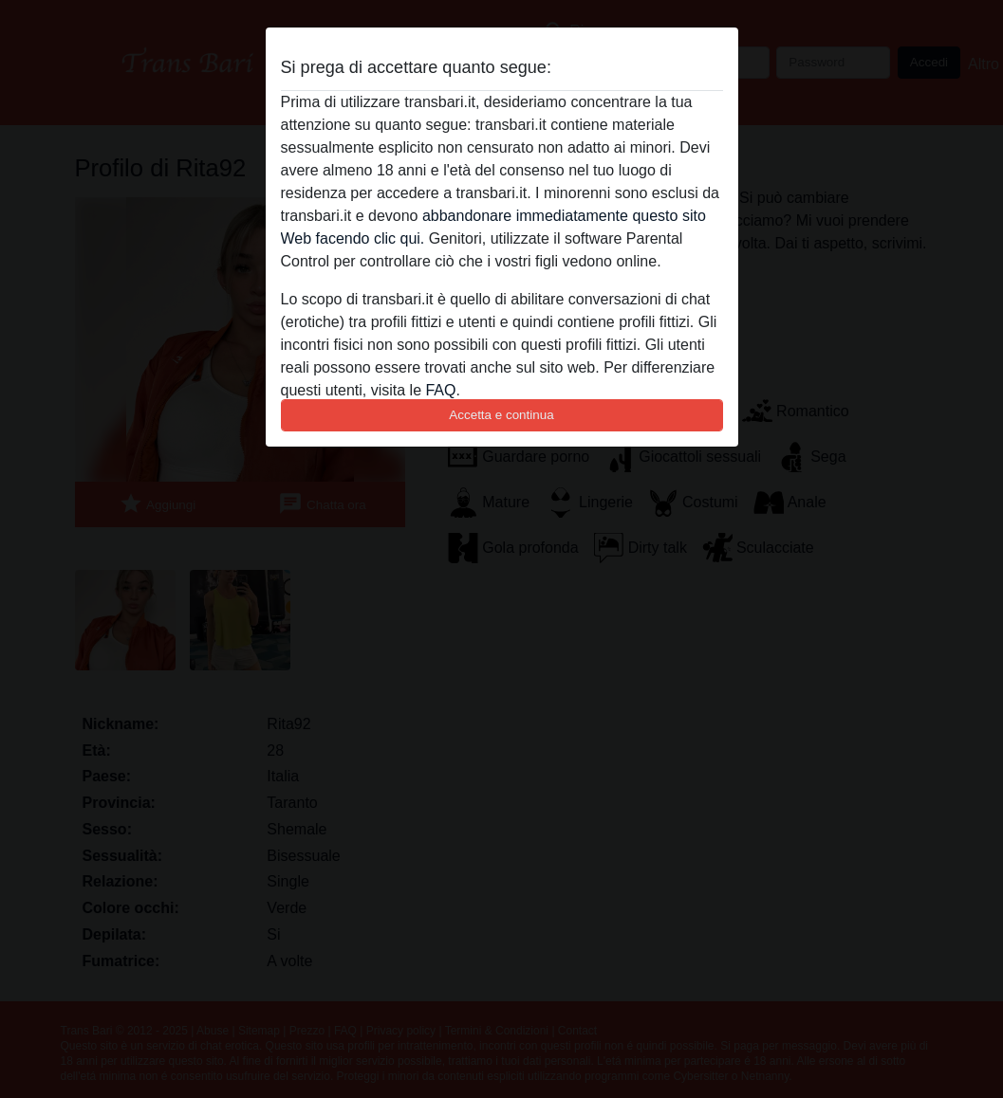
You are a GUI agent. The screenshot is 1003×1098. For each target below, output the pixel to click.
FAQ (440, 390)
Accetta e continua (501, 415)
